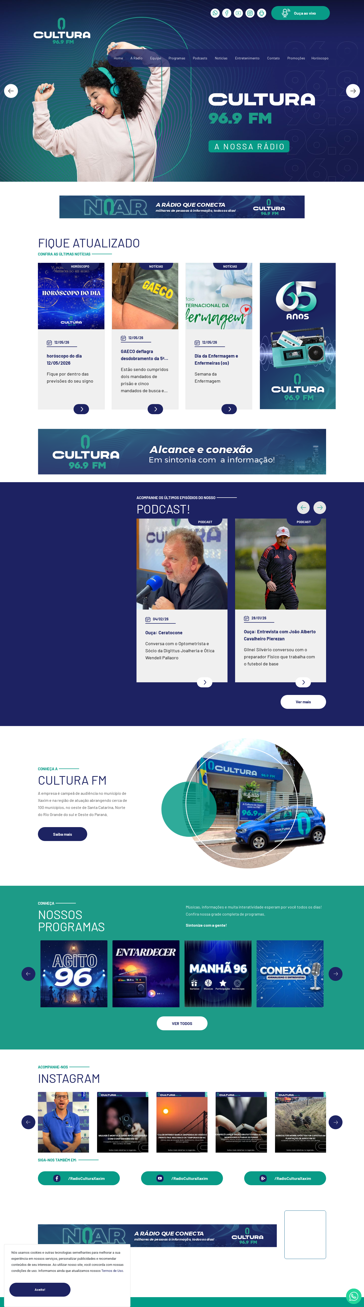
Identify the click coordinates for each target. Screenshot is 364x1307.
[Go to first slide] (336, 920)
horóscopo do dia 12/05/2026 (64, 359)
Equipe (155, 58)
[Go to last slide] (11, 91)
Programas (177, 58)
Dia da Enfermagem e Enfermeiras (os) (216, 359)
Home (118, 58)
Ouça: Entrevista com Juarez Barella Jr (175, 581)
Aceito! (53, 1290)
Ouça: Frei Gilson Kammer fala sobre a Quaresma (274, 535)
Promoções (296, 58)
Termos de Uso (112, 1271)
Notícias (221, 58)
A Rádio (136, 58)
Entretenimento (247, 58)
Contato (273, 58)
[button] (300, 13)
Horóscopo (320, 58)
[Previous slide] (28, 920)
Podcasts (200, 58)
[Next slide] (353, 91)
